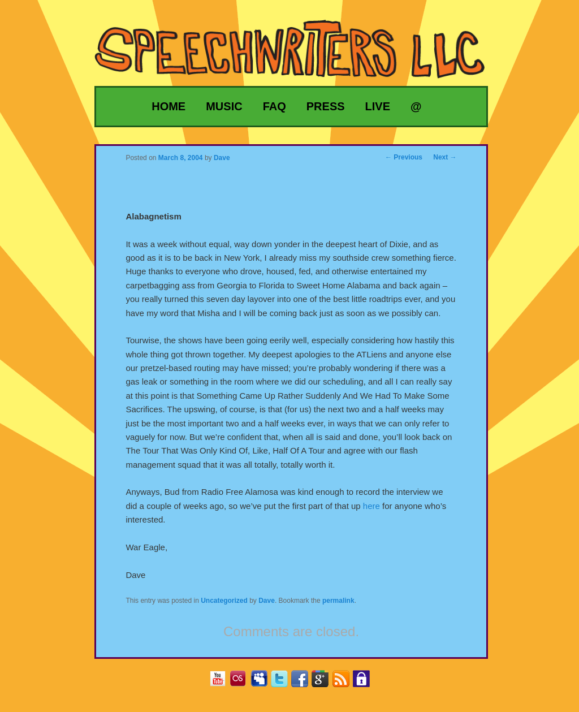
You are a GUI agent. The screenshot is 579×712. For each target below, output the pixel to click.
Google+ (324, 682)
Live (377, 106)
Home (168, 106)
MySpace (263, 682)
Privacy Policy (365, 682)
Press (325, 106)
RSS (345, 682)
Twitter (283, 682)
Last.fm (242, 682)
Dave (266, 601)
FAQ (274, 106)
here (371, 506)
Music (224, 106)
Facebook (304, 682)
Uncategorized (224, 601)
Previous (403, 157)
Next (444, 157)
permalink (338, 601)
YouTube (222, 682)
